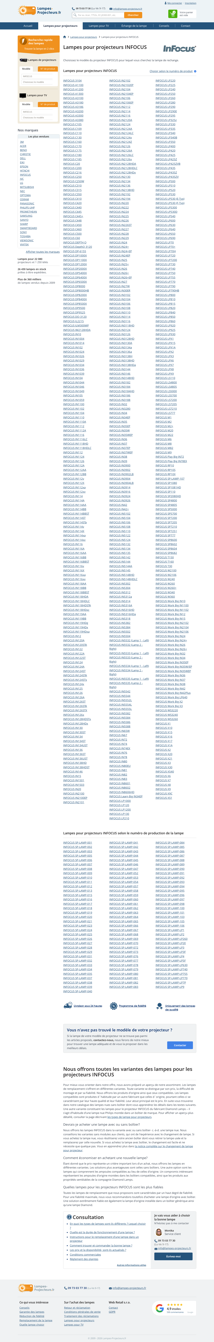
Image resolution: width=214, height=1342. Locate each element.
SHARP (24, 224)
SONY (23, 232)
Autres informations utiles (131, 1265)
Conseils (24, 1307)
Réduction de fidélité (31, 1316)
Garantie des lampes (31, 1311)
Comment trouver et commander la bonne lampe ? (101, 1245)
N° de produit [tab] (48, 68)
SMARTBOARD (28, 228)
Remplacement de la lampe (35, 1320)
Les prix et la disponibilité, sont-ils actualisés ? (98, 1250)
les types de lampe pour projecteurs (129, 1117)
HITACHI (24, 170)
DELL (23, 158)
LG (21, 183)
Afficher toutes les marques (43, 251)
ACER (23, 146)
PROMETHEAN (28, 211)
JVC (22, 178)
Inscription (190, 3)
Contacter (180, 1045)
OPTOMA (25, 195)
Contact (113, 1307)
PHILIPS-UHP (27, 207)
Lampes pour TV (73, 1324)
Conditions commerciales (85, 1254)
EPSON (24, 166)
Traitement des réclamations (81, 1316)
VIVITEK (24, 244)
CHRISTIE (25, 154)
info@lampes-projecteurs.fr (126, 8)
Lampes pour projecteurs (83, 37)
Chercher (133, 15)
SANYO (24, 220)
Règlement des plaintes (84, 1259)
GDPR (112, 1311)
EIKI (22, 162)
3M (22, 142)
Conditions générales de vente (82, 1311)
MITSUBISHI (27, 187)
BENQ (23, 150)
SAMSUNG (26, 215)
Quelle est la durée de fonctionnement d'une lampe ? (102, 1232)
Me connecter (174, 3)
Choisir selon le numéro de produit (171, 71)
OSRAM (24, 199)
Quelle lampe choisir (31, 1324)
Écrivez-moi (173, 1256)
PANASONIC (27, 203)
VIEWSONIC (27, 240)
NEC (22, 191)
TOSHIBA (25, 236)
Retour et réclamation (77, 1307)
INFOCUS (72, 80)
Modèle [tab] (26, 68)
